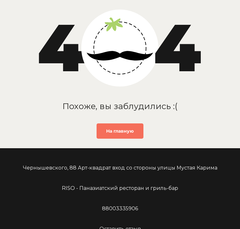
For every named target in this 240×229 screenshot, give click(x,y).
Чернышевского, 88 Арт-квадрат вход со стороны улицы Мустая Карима (120, 168)
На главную (120, 131)
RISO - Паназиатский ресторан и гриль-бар (120, 188)
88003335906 (120, 208)
